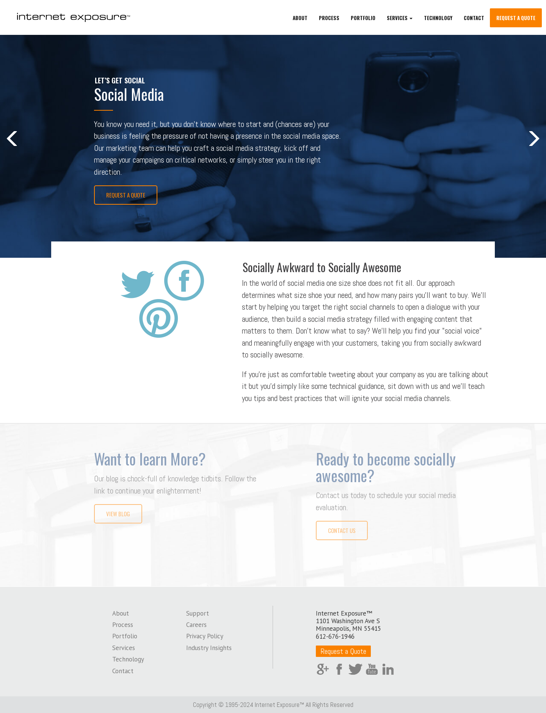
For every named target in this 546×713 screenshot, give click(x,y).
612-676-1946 (335, 636)
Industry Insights (209, 647)
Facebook (339, 668)
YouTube (372, 668)
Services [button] (400, 19)
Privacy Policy (204, 635)
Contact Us (342, 530)
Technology (438, 19)
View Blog (118, 513)
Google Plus (323, 668)
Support (197, 612)
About (300, 19)
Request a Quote (515, 19)
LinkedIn (388, 668)
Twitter (355, 668)
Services (123, 647)
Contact (474, 19)
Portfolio (363, 19)
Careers (196, 624)
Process (329, 19)
